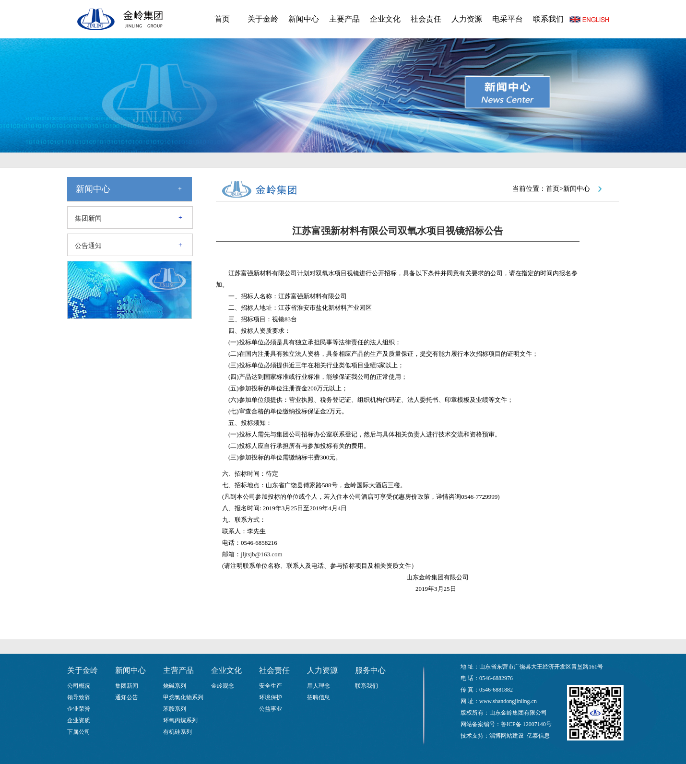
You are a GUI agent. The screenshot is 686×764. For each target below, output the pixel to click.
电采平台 (507, 19)
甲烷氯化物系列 (183, 697)
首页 (222, 19)
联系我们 (548, 19)
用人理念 (318, 685)
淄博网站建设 (506, 735)
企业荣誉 (78, 708)
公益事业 (270, 708)
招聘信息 (318, 697)
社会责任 (426, 19)
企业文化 (385, 19)
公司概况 (78, 685)
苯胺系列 (174, 708)
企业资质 (78, 720)
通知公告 (126, 697)
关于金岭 (263, 19)
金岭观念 (222, 685)
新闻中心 (303, 19)
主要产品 (344, 19)
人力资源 (466, 19)
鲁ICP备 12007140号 (526, 724)
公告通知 (88, 245)
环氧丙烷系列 (180, 720)
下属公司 (78, 732)
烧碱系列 (174, 685)
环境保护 (270, 697)
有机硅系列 (177, 732)
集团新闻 (88, 218)
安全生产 (270, 685)
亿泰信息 (538, 735)
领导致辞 (78, 697)
